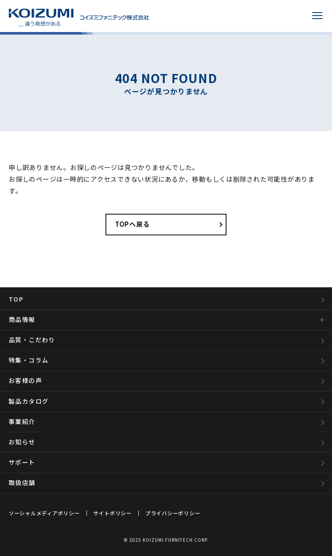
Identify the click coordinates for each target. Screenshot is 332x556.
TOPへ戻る (132, 223)
